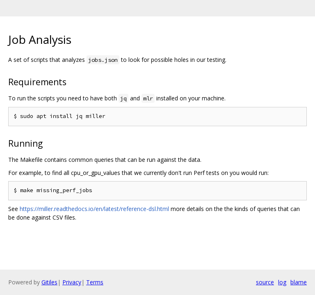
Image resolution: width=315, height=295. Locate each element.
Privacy (71, 282)
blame (298, 282)
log (282, 282)
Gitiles (49, 282)
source (265, 282)
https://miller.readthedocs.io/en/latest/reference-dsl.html (94, 209)
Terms (94, 282)
